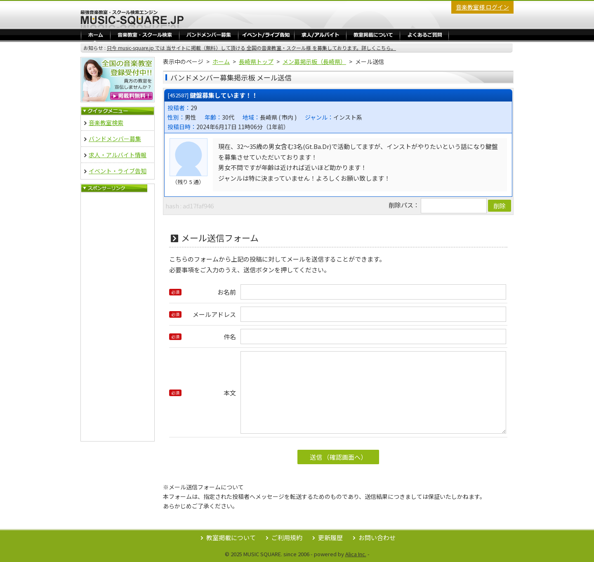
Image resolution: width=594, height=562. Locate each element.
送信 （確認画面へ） (338, 457)
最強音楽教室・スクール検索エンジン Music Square (132, 19)
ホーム (96, 34)
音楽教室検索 (106, 122)
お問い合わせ (377, 537)
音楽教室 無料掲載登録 (117, 79)
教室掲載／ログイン (373, 34)
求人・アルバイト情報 (320, 34)
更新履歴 (330, 537)
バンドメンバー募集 (209, 34)
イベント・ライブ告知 (266, 34)
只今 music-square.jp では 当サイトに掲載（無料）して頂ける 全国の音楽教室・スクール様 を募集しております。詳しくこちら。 (251, 47)
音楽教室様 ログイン (482, 7)
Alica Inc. (355, 554)
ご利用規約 (286, 537)
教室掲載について (231, 537)
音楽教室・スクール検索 (145, 34)
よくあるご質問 (424, 34)
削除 (499, 205)
